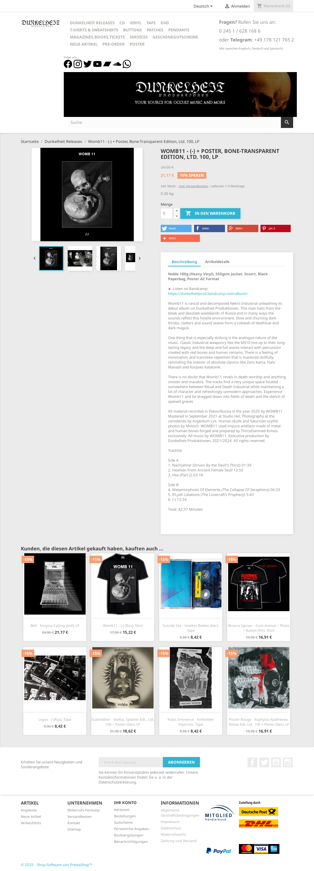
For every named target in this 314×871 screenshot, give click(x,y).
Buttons (132, 30)
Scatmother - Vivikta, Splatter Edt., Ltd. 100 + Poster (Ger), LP (122, 722)
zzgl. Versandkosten (194, 186)
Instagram (288, 762)
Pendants (178, 30)
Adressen (122, 809)
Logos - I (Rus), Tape (55, 719)
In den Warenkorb (210, 213)
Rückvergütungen (129, 835)
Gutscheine (123, 822)
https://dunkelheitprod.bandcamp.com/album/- (208, 293)
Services (139, 37)
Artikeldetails (217, 261)
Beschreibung (184, 261)
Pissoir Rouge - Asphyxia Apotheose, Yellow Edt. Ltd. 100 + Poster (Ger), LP (259, 722)
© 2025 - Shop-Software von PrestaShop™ (56, 864)
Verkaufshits (31, 823)
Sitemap (74, 829)
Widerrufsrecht (173, 834)
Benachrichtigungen (131, 841)
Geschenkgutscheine (175, 37)
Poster (137, 44)
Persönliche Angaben (131, 828)
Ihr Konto (125, 802)
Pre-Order (114, 44)
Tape (151, 22)
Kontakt (73, 823)
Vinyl (136, 22)
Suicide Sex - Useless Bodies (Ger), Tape (191, 628)
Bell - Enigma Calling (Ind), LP (55, 625)
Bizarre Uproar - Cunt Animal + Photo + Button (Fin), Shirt (258, 628)
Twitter (264, 762)
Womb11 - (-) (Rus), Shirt (123, 625)
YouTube (276, 762)
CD (122, 22)
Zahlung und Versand (178, 840)
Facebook (252, 762)
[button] (176, 228)
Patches (155, 30)
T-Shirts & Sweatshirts (94, 30)
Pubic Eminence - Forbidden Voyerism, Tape (191, 722)
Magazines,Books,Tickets (97, 37)
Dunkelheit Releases (92, 22)
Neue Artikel (84, 44)
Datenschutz (171, 828)
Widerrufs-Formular (83, 810)
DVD (165, 22)
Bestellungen (125, 816)
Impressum (170, 821)
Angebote (29, 810)
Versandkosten (79, 816)
